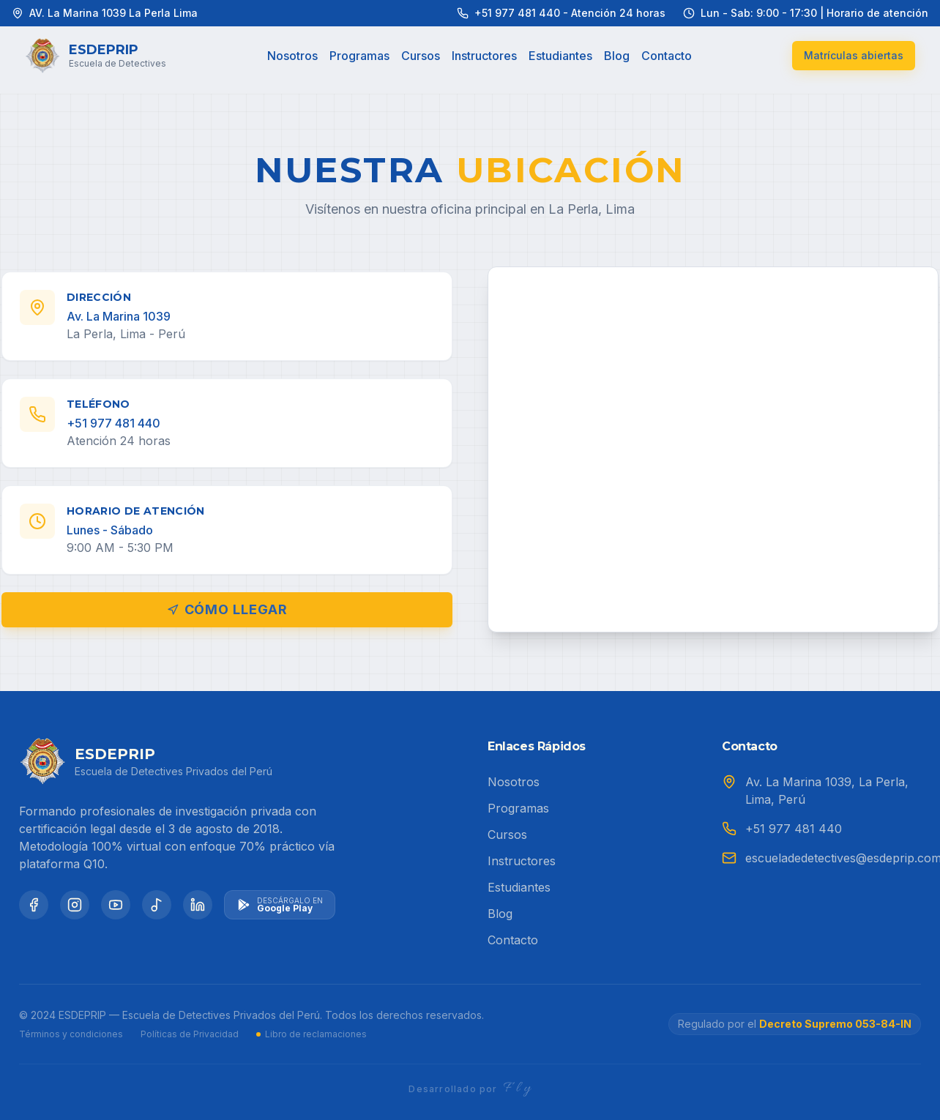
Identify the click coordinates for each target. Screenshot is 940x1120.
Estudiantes (560, 55)
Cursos (420, 55)
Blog (617, 55)
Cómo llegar (227, 609)
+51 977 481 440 (793, 828)
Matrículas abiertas (853, 55)
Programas (359, 55)
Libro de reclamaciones (311, 1033)
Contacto (666, 55)
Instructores (484, 55)
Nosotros (292, 55)
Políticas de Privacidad (190, 1033)
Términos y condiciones (71, 1033)
